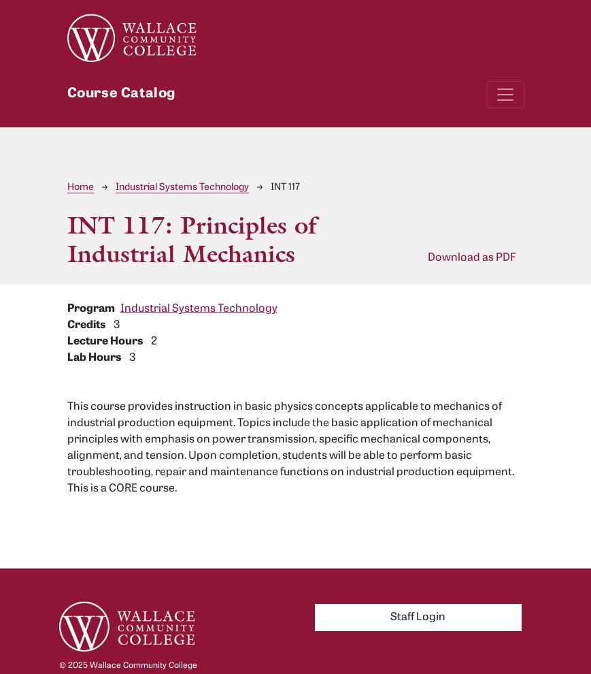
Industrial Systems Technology (182, 187)
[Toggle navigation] (505, 94)
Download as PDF (472, 258)
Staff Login (417, 617)
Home (80, 187)
